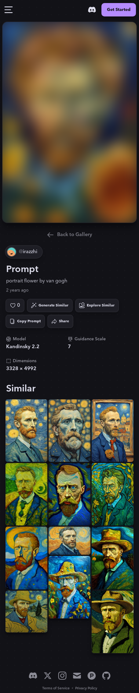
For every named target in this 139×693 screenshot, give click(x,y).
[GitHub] (106, 675)
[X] (47, 675)
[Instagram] (62, 675)
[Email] (77, 675)
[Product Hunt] (91, 675)
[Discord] (92, 9)
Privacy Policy (86, 688)
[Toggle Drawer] (8, 9)
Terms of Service (56, 688)
